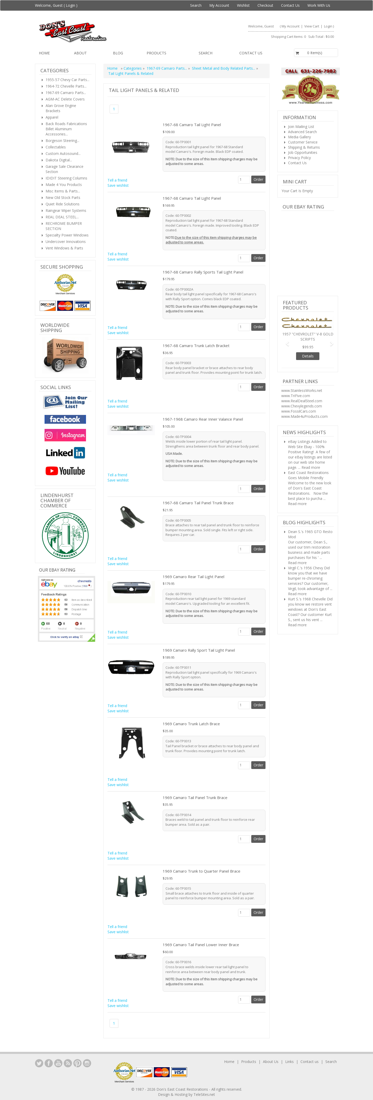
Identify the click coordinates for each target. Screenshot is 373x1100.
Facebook (49, 1063)
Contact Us (290, 5)
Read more (311, 467)
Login (70, 5)
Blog (118, 53)
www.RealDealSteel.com (301, 400)
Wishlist (243, 5)
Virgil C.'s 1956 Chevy (305, 567)
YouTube (58, 1063)
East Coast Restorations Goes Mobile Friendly (308, 475)
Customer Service (303, 142)
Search (196, 5)
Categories (133, 68)
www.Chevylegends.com (301, 406)
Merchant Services (65, 293)
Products (156, 53)
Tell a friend (117, 180)
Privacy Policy (299, 157)
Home (44, 53)
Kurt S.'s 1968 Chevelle (307, 598)
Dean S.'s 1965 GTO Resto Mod (310, 534)
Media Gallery (299, 136)
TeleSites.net (204, 1094)
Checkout (265, 5)
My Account (219, 5)
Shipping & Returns (304, 147)
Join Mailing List (301, 126)
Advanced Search (302, 131)
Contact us (250, 53)
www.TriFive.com (295, 395)
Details (308, 356)
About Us (270, 1061)
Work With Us (318, 5)
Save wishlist (118, 185)
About (80, 53)
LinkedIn (39, 1063)
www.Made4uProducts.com (304, 416)
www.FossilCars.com (298, 411)
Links (289, 1061)
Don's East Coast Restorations (182, 1089)
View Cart (312, 26)
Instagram (87, 1063)
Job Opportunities (302, 152)
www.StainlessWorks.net (301, 390)
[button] (285, 341)
